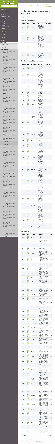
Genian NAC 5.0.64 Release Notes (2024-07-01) (9, 98)
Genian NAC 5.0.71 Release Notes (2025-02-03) (9, 82)
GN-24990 (28, 409)
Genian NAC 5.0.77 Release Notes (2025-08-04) (9, 68)
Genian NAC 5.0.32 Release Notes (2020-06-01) (9, 190)
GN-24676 (28, 427)
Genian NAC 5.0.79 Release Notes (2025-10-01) (9, 63)
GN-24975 (28, 192)
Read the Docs (42, 441)
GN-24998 (28, 404)
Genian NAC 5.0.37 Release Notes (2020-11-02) (9, 177)
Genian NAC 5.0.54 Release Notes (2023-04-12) (9, 125)
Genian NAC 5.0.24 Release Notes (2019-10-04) (9, 212)
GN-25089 (28, 140)
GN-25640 (28, 68)
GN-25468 (28, 81)
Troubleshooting (4, 40)
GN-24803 (28, 220)
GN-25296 (28, 335)
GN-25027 (28, 176)
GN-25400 (28, 303)
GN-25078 (28, 145)
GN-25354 (28, 319)
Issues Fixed (6, 144)
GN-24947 (28, 418)
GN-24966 (28, 198)
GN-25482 (28, 265)
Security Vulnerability (7, 141)
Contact (49, 1)
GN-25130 (28, 365)
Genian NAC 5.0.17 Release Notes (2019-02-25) (9, 231)
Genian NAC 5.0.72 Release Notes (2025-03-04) (9, 79)
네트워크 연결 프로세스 (5, 19)
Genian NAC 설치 (4, 14)
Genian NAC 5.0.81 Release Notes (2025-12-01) (9, 57)
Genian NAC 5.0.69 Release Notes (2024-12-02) (9, 87)
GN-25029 (28, 395)
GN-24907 (28, 211)
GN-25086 (28, 277)
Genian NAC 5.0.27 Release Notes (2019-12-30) (9, 204)
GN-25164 (28, 110)
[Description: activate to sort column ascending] (41, 23)
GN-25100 (28, 134)
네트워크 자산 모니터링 (5, 16)
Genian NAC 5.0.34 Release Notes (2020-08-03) (9, 185)
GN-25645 (28, 253)
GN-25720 (28, 248)
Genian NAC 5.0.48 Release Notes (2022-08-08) (9, 147)
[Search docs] (9, 6)
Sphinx (26, 441)
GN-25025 (28, 181)
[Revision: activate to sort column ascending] (23, 23)
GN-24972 (28, 413)
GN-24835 (28, 422)
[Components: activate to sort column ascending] (33, 23)
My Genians (43, 1)
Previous (23, 435)
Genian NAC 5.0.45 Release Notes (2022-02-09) (9, 155)
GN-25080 (28, 379)
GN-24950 (28, 206)
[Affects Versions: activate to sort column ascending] (49, 23)
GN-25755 (28, 237)
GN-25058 (28, 151)
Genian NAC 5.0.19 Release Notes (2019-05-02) (9, 226)
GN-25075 (28, 92)
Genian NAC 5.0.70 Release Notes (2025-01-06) (9, 84)
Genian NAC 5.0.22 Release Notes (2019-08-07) (9, 218)
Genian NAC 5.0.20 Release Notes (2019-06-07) (9, 223)
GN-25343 (28, 323)
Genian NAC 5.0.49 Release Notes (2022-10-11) (8, 139)
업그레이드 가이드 (5, 44)
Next (49, 435)
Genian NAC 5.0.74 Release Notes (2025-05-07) (9, 74)
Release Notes (3, 42)
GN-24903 (28, 216)
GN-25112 (28, 128)
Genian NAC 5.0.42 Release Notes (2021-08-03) (9, 163)
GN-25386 (28, 308)
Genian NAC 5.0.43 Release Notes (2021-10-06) (9, 160)
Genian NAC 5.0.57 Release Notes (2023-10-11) (9, 117)
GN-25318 (28, 327)
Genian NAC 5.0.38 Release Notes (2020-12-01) (9, 174)
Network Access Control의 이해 (7, 11)
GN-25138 (28, 117)
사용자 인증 (3, 21)
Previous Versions (4, 49)
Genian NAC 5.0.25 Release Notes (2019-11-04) (9, 210)
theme (32, 441)
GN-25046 (28, 163)
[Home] (21, 4)
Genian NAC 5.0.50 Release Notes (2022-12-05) (9, 136)
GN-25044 (28, 391)
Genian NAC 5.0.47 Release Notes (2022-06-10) (9, 149)
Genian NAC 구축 (4, 12)
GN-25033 (28, 169)
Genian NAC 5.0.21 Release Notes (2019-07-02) (9, 220)
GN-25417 (28, 100)
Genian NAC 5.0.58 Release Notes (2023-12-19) (9, 115)
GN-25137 (28, 122)
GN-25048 (28, 388)
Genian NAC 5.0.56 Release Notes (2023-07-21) (9, 120)
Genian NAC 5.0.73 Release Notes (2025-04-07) (9, 76)
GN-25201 (28, 104)
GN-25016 (28, 399)
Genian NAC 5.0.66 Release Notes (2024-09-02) (9, 95)
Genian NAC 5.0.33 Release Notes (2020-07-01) (9, 188)
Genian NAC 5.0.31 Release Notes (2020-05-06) (9, 193)
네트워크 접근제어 (4, 18)
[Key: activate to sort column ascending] (28, 23)
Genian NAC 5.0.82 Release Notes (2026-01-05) (9, 54)
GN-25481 (28, 268)
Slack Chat (3, 239)
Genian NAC (36, 1)
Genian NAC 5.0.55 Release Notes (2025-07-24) (9, 123)
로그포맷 (3, 34)
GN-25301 (28, 331)
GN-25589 (28, 259)
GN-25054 (28, 157)
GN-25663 (28, 245)
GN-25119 (28, 55)
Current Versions (5, 47)
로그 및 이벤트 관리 (5, 26)
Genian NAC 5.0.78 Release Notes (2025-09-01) (9, 65)
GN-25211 (28, 347)
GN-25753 (28, 27)
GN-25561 (28, 33)
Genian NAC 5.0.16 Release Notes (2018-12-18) (9, 234)
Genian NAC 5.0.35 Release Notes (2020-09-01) (9, 182)
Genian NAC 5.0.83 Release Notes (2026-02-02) (9, 52)
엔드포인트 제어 (4, 23)
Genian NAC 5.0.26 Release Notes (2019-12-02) (9, 207)
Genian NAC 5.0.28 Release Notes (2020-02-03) (9, 201)
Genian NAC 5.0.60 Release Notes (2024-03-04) (9, 109)
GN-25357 (28, 315)
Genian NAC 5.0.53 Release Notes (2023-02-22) (9, 128)
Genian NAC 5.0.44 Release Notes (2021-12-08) (9, 158)
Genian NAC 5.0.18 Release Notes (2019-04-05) (9, 229)
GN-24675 (28, 431)
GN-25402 (28, 298)
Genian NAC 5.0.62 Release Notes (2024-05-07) (9, 104)
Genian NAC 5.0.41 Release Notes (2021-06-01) (9, 166)
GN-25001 (28, 187)
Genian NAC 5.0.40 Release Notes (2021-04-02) (9, 169)
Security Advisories (5, 236)
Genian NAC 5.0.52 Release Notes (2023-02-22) (9, 131)
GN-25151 (28, 356)
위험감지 (3, 25)
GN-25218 (28, 343)
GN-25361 (28, 311)
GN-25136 (28, 361)
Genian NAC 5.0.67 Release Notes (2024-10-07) (9, 93)
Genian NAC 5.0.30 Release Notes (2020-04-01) (9, 196)
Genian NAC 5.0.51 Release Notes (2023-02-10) (9, 134)
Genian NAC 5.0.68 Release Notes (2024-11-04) (9, 90)
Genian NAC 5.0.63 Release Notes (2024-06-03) (9, 101)
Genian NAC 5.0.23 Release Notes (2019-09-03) (9, 215)
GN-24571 (28, 225)
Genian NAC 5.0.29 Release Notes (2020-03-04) (9, 199)
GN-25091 (28, 374)
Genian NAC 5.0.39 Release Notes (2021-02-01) (9, 171)
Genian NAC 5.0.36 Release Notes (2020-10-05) (9, 179)
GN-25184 (28, 38)
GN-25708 (28, 241)
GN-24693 (28, 96)
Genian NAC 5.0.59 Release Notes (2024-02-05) (9, 112)
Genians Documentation (9, 1)
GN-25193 (28, 47)
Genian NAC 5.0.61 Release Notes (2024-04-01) (9, 106)
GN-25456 (28, 294)
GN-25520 (28, 286)
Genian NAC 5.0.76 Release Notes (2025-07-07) (9, 71)
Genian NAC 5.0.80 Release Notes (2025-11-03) (9, 60)
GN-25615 (28, 75)
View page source (48, 6)
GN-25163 (28, 351)
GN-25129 (28, 281)
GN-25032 (28, 273)
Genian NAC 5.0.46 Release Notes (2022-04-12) (9, 152)
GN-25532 (28, 290)
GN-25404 (28, 87)
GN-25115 (28, 369)
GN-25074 (28, 383)
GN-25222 (28, 339)
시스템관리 (3, 28)
